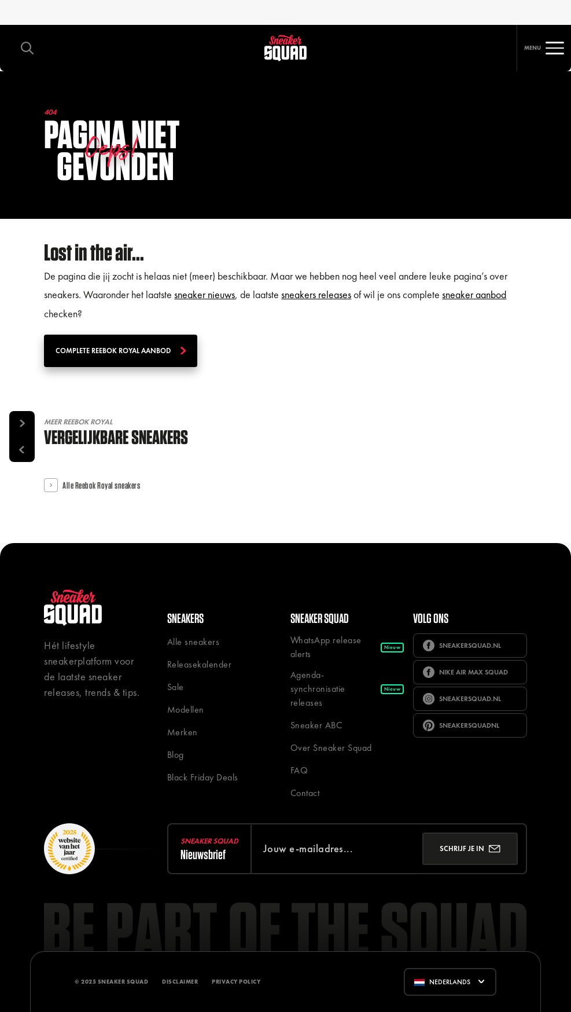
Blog (175, 755)
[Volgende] (22, 424)
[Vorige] (22, 449)
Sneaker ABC (316, 725)
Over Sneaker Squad (331, 748)
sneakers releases (316, 294)
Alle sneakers (193, 642)
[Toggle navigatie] (544, 48)
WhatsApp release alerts (347, 647)
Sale (175, 687)
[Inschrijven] (470, 849)
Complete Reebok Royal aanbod (121, 350)
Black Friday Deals (202, 777)
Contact (305, 793)
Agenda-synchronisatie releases (347, 689)
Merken (182, 732)
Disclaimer (180, 981)
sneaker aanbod (474, 294)
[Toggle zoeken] (27, 48)
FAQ (299, 770)
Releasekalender (199, 664)
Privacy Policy (236, 981)
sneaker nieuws (204, 294)
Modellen (185, 709)
